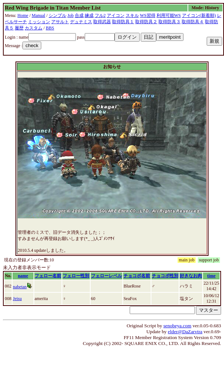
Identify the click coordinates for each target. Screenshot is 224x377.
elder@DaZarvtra (185, 331)
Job (70, 15)
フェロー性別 (76, 275)
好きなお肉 (191, 275)
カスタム (33, 28)
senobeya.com (177, 325)
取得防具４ (193, 21)
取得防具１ (123, 21)
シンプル (57, 15)
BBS (50, 28)
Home (22, 15)
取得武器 (102, 21)
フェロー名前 (48, 275)
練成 (89, 15)
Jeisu (17, 298)
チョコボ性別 (165, 275)
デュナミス (81, 21)
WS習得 (147, 15)
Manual (38, 15)
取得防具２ (146, 21)
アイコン (116, 15)
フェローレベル (106, 275)
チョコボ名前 (136, 275)
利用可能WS (169, 15)
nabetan (20, 286)
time (211, 275)
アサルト (60, 21)
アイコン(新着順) (199, 15)
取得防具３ (169, 21)
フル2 (100, 15)
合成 (79, 15)
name (23, 275)
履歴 (19, 28)
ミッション (39, 21)
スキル (132, 15)
